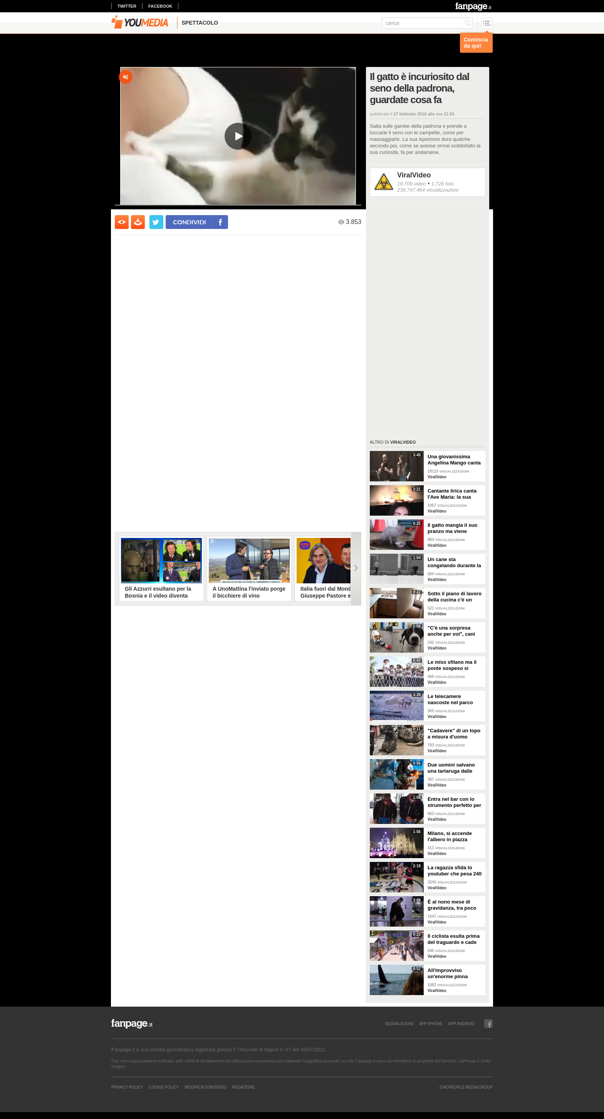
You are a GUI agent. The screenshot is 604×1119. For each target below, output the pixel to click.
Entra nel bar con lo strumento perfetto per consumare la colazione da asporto (454, 802)
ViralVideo (414, 175)
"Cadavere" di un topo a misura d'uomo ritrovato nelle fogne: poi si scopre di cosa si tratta (455, 734)
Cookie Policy (164, 1087)
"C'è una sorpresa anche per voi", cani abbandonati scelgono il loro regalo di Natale (454, 631)
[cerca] (427, 23)
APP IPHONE (431, 1023)
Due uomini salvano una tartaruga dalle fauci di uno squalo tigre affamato (451, 768)
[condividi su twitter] (156, 222)
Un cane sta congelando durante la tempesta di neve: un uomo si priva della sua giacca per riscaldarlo (455, 562)
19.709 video (411, 184)
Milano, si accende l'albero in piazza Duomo (450, 836)
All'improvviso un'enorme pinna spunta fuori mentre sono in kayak (451, 973)
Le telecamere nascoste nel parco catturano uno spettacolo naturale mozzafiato (450, 699)
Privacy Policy (127, 1087)
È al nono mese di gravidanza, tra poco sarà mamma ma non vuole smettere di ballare (452, 905)
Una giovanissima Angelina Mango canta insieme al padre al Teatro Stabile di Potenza (454, 460)
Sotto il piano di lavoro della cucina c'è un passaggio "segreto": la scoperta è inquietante (455, 597)
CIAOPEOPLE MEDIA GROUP (466, 1087)
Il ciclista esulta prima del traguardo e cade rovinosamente (454, 939)
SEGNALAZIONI (399, 1023)
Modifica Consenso (205, 1087)
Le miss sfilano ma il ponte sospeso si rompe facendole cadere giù (452, 665)
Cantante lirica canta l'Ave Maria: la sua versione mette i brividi (455, 494)
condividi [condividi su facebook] (189, 221)
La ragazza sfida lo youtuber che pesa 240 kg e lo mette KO (455, 871)
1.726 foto (442, 184)
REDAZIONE (243, 1087)
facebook (160, 6)
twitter (126, 6)
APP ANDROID (461, 1023)
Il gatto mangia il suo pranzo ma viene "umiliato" (452, 528)
